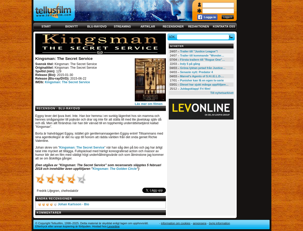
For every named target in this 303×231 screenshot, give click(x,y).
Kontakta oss (224, 26)
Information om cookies (175, 223)
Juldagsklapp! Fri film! (195, 88)
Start (46, 26)
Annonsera (199, 223)
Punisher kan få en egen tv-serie (202, 80)
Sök (172, 36)
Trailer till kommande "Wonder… (202, 55)
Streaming (122, 26)
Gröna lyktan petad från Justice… (203, 67)
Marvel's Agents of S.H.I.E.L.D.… (202, 76)
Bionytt (71, 26)
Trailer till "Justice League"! (199, 51)
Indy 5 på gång (190, 63)
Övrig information (219, 223)
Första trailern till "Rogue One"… (202, 59)
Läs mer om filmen (149, 104)
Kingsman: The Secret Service (67, 82)
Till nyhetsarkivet (222, 92)
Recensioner (173, 26)
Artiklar (147, 26)
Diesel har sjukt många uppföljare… (204, 84)
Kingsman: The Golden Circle (115, 169)
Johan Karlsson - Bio (73, 204)
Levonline (113, 226)
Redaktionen (198, 26)
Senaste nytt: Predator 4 (196, 72)
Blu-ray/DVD (97, 26)
